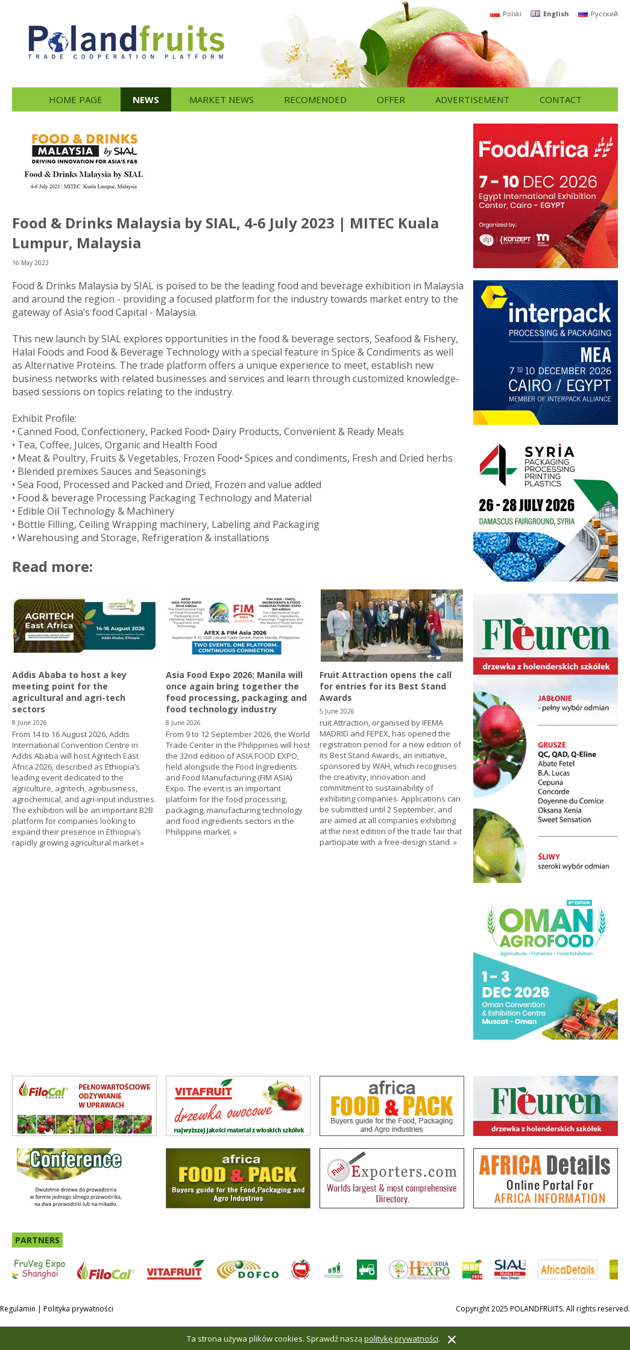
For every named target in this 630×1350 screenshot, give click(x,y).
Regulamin (18, 1309)
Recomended (315, 99)
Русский (598, 13)
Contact (561, 99)
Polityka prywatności (78, 1309)
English (550, 13)
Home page (75, 99)
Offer (391, 99)
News (146, 99)
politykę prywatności (401, 1338)
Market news (221, 99)
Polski (505, 13)
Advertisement (472, 99)
